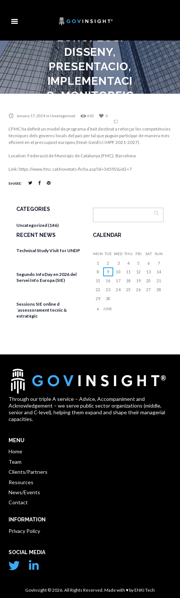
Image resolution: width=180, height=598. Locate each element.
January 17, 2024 (30, 115)
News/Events (24, 492)
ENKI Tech (144, 590)
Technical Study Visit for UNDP (48, 250)
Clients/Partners (28, 472)
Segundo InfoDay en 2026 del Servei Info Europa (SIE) (46, 277)
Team (15, 462)
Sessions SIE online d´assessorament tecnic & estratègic (41, 309)
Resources (21, 482)
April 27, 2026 (33, 259)
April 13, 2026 (33, 324)
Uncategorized (62, 115)
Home (15, 451)
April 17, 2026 (33, 289)
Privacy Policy (24, 531)
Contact (18, 502)
